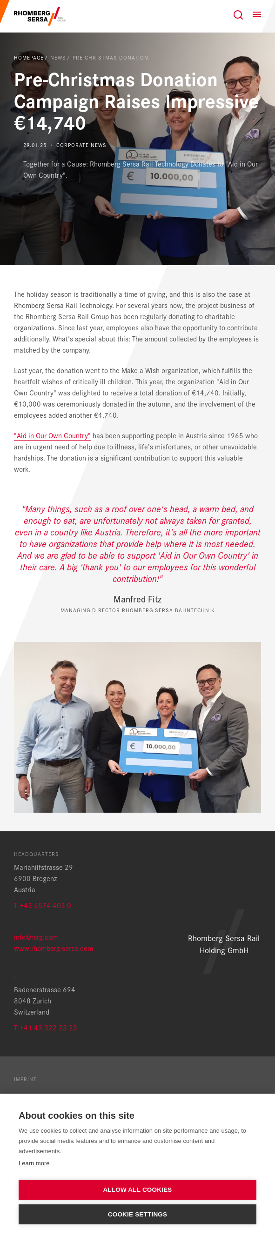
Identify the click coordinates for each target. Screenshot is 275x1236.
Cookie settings (138, 1214)
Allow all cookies (137, 1189)
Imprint (25, 1079)
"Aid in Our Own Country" (52, 435)
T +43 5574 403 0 (42, 905)
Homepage (29, 57)
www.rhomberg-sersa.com (53, 947)
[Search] (238, 14)
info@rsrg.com (36, 936)
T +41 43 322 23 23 (45, 1027)
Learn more (34, 1163)
